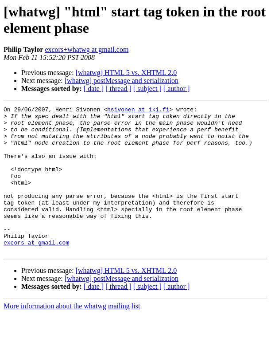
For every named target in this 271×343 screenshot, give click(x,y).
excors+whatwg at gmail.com (86, 49)
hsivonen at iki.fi (138, 110)
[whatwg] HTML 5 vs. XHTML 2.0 (126, 72)
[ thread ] (118, 88)
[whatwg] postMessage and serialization (121, 80)
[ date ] (94, 88)
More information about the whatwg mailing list (72, 335)
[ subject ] (147, 88)
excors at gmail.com (36, 270)
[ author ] (176, 88)
